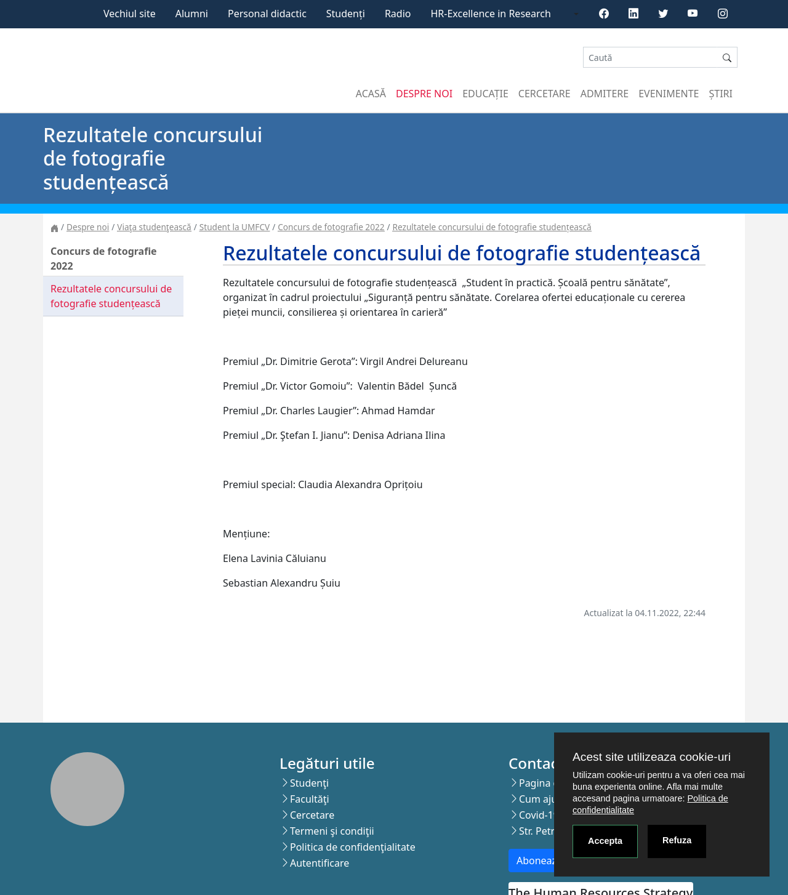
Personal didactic (267, 13)
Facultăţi (309, 799)
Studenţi (309, 783)
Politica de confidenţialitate (353, 847)
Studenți (345, 13)
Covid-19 (539, 815)
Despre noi (424, 93)
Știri (721, 93)
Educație (485, 93)
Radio (398, 13)
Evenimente (668, 93)
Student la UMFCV (234, 227)
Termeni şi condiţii (332, 831)
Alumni (191, 13)
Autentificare (319, 863)
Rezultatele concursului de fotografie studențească (492, 227)
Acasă (371, 93)
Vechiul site (129, 13)
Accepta (605, 841)
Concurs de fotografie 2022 (331, 227)
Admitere (605, 93)
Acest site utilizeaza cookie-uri (652, 757)
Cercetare (544, 93)
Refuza (676, 840)
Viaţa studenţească (154, 227)
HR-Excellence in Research (491, 13)
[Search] (650, 57)
